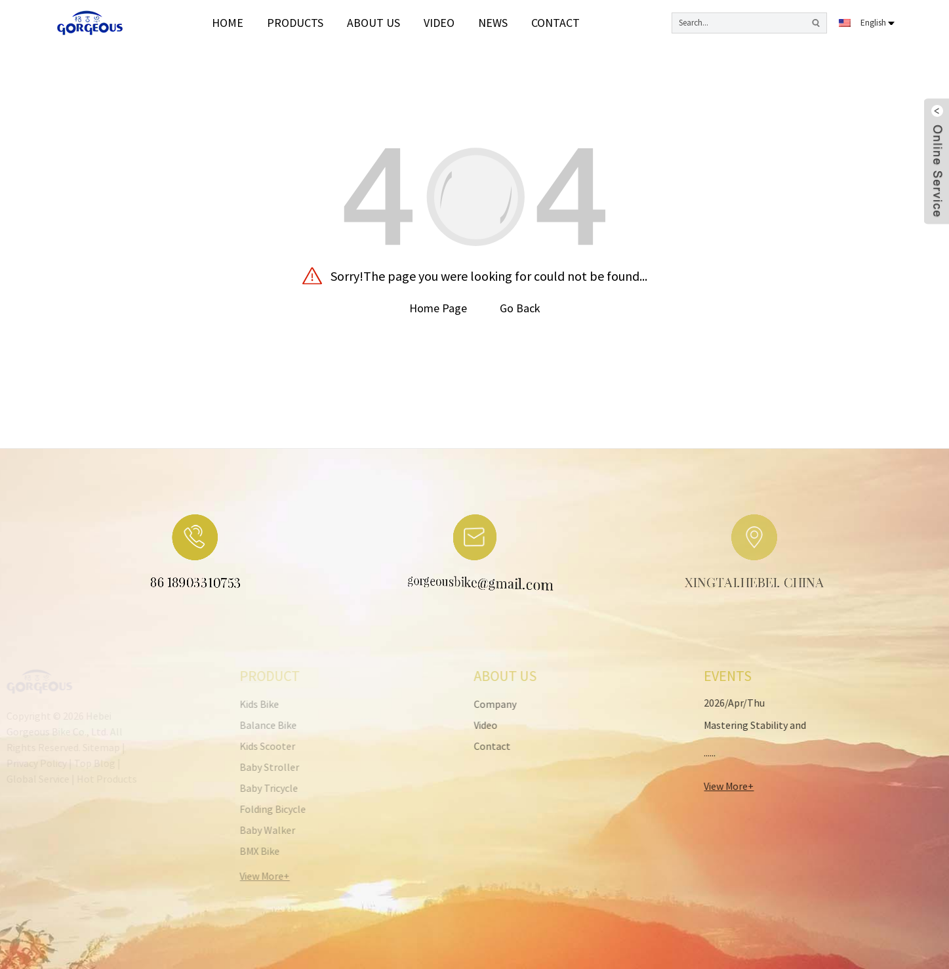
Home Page (438, 308)
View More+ (706, 786)
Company (468, 704)
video (439, 22)
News (493, 22)
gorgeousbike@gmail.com (463, 586)
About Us (373, 22)
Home (227, 22)
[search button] (815, 23)
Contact (555, 22)
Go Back (520, 308)
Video (459, 725)
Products (295, 22)
